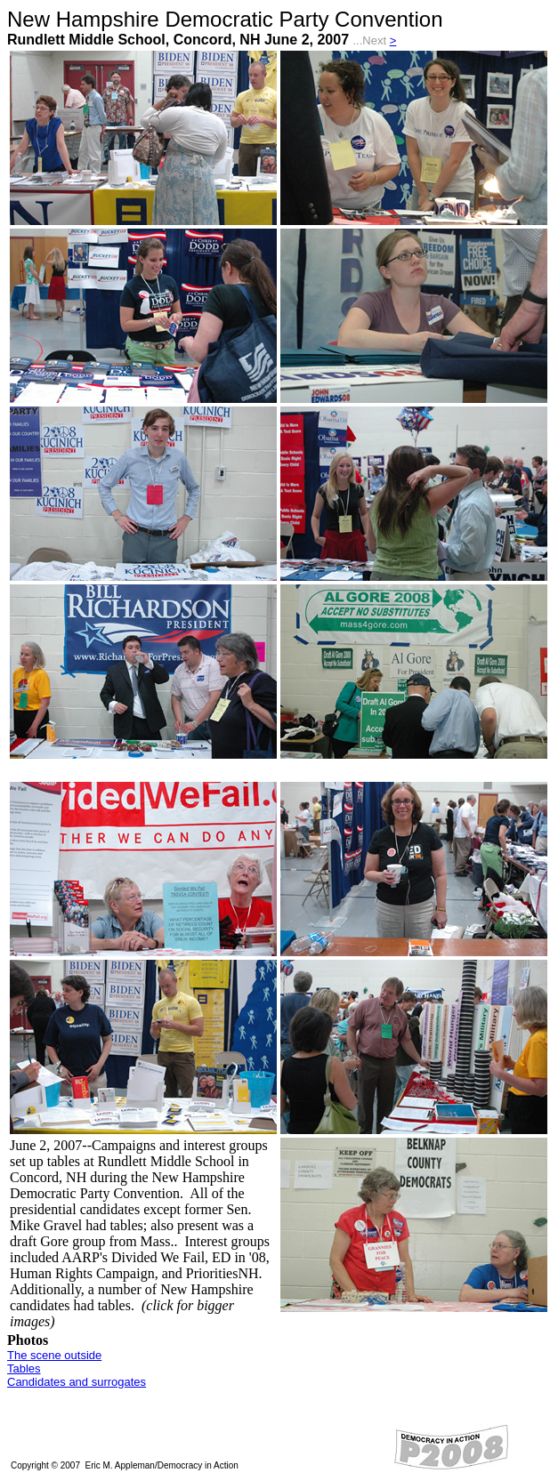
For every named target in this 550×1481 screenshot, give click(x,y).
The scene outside (54, 1355)
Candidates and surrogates (76, 1381)
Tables (24, 1368)
